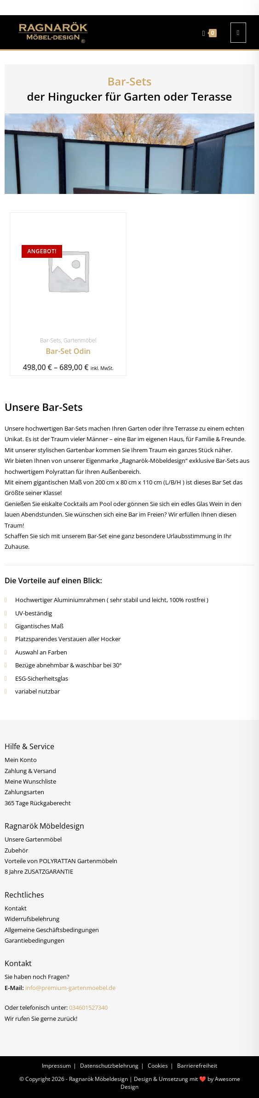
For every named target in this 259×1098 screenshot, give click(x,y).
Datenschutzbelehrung (109, 1066)
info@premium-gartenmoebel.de (70, 988)
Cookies (158, 1066)
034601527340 (88, 1007)
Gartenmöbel (79, 340)
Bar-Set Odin (68, 351)
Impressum (56, 1066)
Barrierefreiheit (197, 1066)
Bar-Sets (50, 340)
